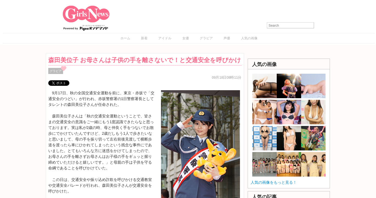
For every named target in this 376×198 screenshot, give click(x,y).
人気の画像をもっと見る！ (274, 182)
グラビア (206, 38)
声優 (227, 38)
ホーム (125, 38)
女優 (185, 38)
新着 (144, 38)
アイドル (164, 38)
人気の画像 (249, 38)
